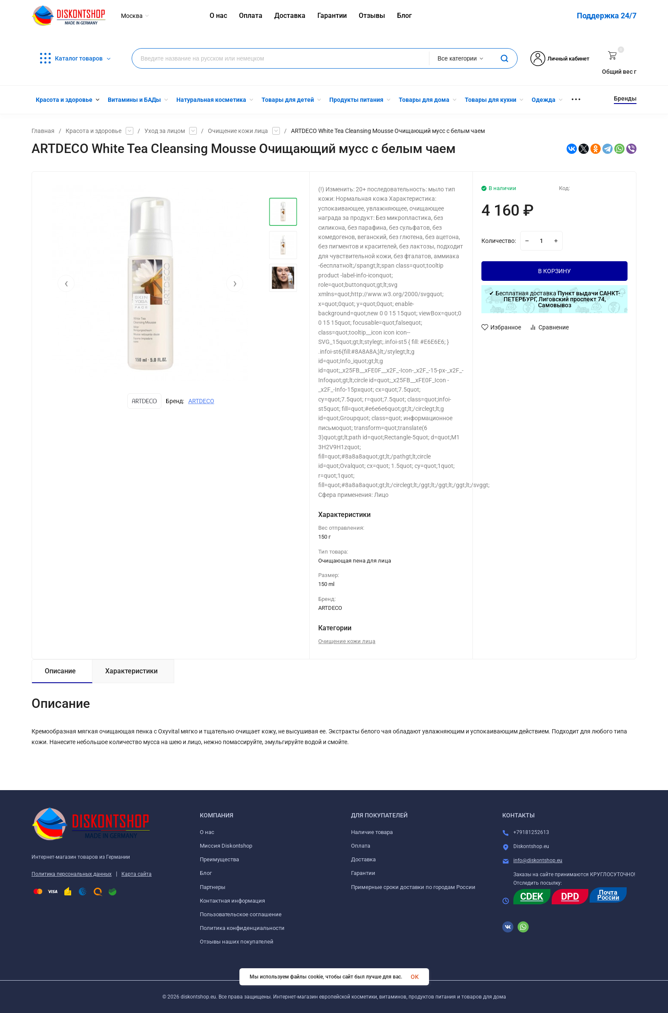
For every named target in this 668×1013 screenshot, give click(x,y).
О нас (207, 832)
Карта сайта (136, 874)
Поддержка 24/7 (606, 15)
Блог (206, 873)
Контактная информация (232, 901)
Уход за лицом (164, 131)
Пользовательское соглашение (241, 914)
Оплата (360, 846)
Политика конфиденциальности (242, 928)
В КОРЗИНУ (554, 271)
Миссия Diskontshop (226, 846)
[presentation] (66, 283)
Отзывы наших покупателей (237, 941)
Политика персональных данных (72, 874)
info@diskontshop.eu (537, 860)
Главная (43, 131)
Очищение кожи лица (238, 131)
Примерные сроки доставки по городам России (413, 887)
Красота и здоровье (93, 131)
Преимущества (219, 859)
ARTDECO (201, 401)
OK (415, 976)
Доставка (363, 859)
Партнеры (212, 887)
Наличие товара (372, 832)
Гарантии (363, 873)
